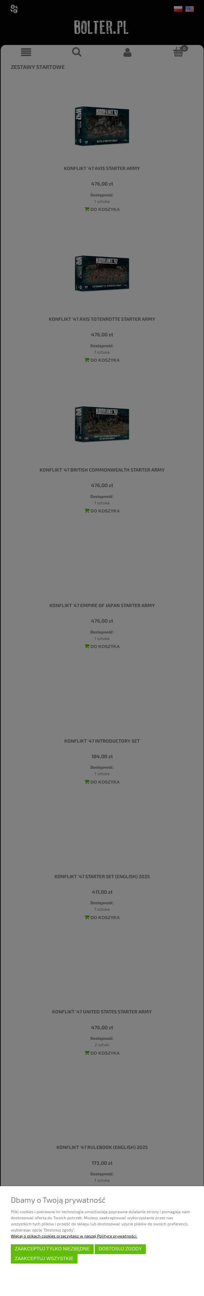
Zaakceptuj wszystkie (44, 1258)
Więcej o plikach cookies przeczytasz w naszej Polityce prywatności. (74, 1235)
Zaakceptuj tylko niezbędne (52, 1248)
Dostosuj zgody (120, 1248)
